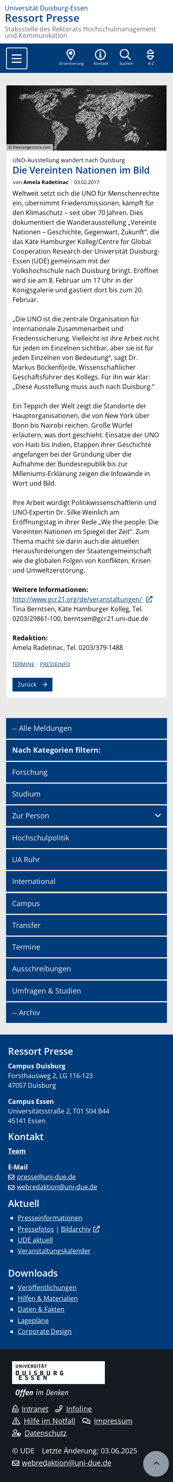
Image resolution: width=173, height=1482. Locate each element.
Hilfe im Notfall (43, 1421)
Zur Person (30, 815)
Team (17, 1151)
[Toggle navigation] (16, 58)
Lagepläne (33, 1320)
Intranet (30, 1409)
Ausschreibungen (41, 968)
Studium (26, 794)
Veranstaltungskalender (54, 1250)
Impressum (107, 1421)
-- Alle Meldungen (42, 728)
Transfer (26, 925)
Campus (26, 903)
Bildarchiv (76, 1229)
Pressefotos (36, 1229)
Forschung (30, 772)
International (34, 881)
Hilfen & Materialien (48, 1298)
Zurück (27, 684)
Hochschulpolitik (40, 837)
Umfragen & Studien (46, 991)
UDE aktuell (35, 1240)
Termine (23, 664)
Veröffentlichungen (47, 1287)
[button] (100, 58)
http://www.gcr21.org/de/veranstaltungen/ (78, 599)
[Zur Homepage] (86, 8)
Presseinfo (55, 664)
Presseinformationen (50, 1217)
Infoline (73, 1409)
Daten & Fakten (41, 1309)
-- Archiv (26, 1012)
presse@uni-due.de (46, 1176)
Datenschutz (39, 1433)
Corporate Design (45, 1331)
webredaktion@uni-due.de (57, 1186)
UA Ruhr (26, 859)
